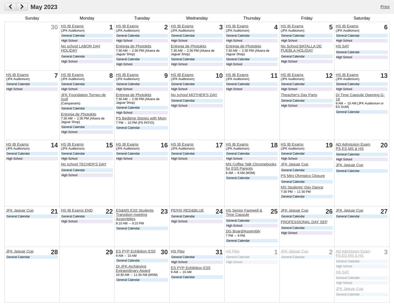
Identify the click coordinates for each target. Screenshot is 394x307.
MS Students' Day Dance (302, 187)
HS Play (178, 251)
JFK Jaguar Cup (294, 164)
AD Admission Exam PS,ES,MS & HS (353, 146)
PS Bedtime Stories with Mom (141, 118)
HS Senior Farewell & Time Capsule (244, 212)
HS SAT (342, 46)
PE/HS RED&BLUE (187, 210)
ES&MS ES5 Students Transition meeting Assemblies (135, 214)
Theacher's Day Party (299, 95)
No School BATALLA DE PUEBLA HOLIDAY (301, 48)
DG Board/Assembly (243, 231)
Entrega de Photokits (133, 46)
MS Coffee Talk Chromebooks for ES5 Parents (251, 166)
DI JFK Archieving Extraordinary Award (133, 268)
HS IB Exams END (77, 210)
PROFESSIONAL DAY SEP (304, 222)
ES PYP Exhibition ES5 (136, 251)
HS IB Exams (72, 26)
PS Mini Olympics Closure (303, 175)
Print (384, 6)
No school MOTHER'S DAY (194, 95)
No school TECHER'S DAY (83, 164)
